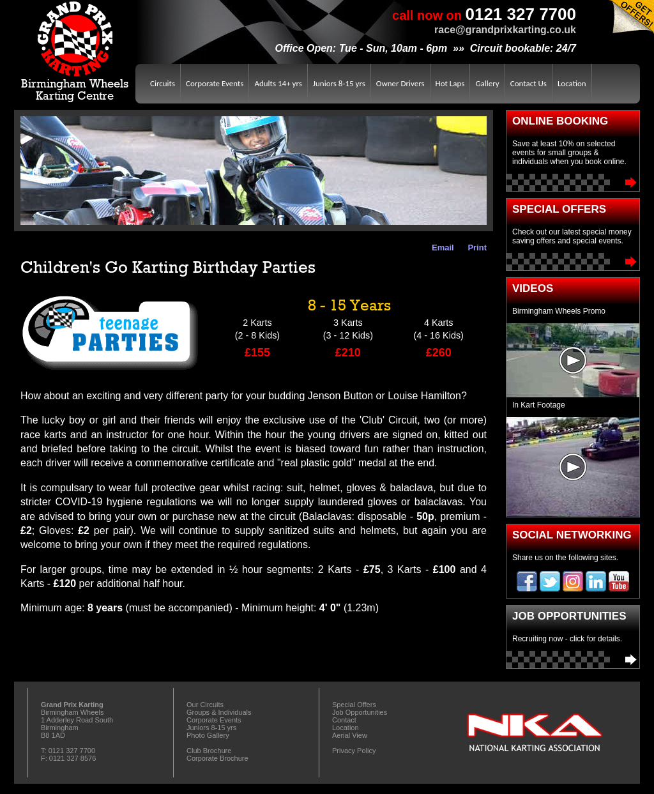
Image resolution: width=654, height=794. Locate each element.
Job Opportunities (572, 659)
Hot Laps (450, 83)
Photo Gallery (207, 735)
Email (440, 247)
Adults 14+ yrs (277, 83)
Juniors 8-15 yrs (339, 83)
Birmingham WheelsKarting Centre (74, 51)
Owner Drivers (400, 83)
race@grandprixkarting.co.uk (505, 29)
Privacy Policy (354, 750)
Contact (344, 720)
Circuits (162, 83)
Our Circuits (205, 704)
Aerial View (349, 735)
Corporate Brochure (217, 758)
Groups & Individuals (219, 712)
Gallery (487, 83)
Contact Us (528, 83)
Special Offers (572, 261)
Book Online (572, 182)
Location (572, 83)
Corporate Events (214, 83)
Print (475, 247)
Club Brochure (208, 750)
